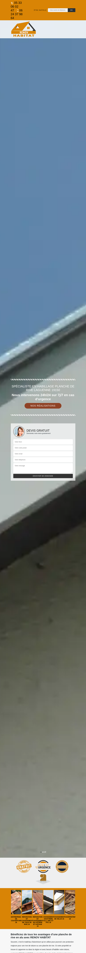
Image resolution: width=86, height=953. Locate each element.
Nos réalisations (43, 405)
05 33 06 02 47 (16, 6)
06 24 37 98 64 (17, 14)
